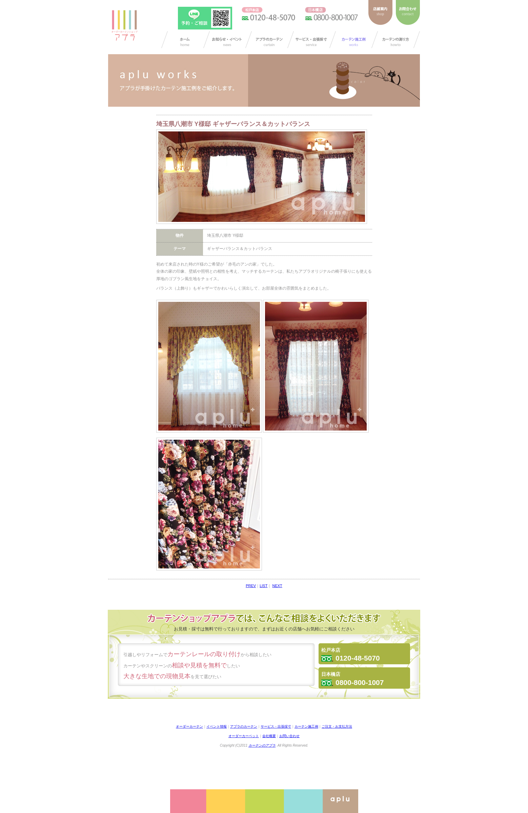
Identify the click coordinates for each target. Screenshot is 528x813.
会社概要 (269, 736)
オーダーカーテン (189, 726)
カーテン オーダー (185, 39)
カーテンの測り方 (395, 39)
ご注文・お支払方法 (337, 726)
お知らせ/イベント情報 (227, 39)
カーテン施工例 (353, 39)
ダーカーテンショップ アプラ (124, 25)
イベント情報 (216, 726)
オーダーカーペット (243, 736)
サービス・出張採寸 (311, 39)
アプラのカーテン (269, 39)
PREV (251, 586)
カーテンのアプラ (262, 745)
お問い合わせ (289, 736)
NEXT (277, 586)
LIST (263, 586)
